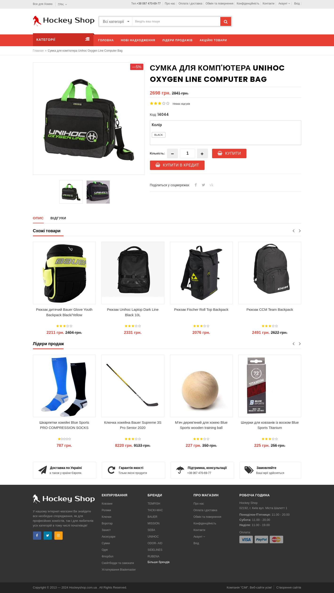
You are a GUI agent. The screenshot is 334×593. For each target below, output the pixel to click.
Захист (106, 530)
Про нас (170, 3)
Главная (38, 50)
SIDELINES (155, 550)
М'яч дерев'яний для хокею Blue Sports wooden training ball (201, 425)
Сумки (106, 543)
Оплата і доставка (190, 3)
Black (158, 134)
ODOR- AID (155, 543)
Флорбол (107, 556)
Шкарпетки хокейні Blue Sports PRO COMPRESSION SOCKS (64, 425)
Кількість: (157, 153)
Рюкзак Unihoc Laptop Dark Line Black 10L (132, 312)
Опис (38, 218)
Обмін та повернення (219, 3)
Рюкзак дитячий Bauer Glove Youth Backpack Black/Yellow (64, 312)
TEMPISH (154, 503)
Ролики (106, 510)
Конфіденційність (248, 3)
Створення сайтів (288, 587)
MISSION (154, 523)
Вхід (297, 3)
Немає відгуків (181, 103)
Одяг (105, 550)
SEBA (151, 530)
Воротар (107, 523)
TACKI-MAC (155, 510)
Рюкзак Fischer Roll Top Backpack (201, 309)
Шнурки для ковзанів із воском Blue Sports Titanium (270, 425)
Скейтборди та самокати (118, 563)
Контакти (268, 3)
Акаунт (284, 3)
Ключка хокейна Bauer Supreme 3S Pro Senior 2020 (132, 425)
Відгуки (58, 218)
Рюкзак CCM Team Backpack (269, 309)
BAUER (152, 516)
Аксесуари (108, 536)
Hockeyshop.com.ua (83, 587)
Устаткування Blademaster (119, 569)
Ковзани (107, 503)
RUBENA (153, 556)
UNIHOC (153, 536)
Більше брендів (159, 562)
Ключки (106, 516)
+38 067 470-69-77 (149, 3)
